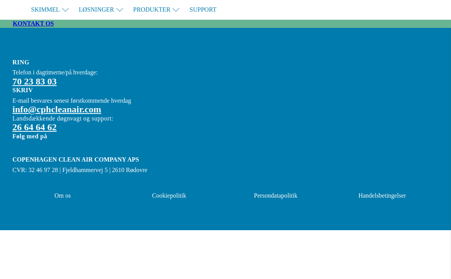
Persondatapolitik (275, 195)
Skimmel (50, 9)
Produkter (156, 9)
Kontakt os (33, 23)
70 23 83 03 (34, 81)
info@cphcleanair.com (56, 109)
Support (202, 9)
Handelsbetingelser (382, 195)
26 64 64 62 (34, 127)
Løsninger (101, 9)
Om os (62, 195)
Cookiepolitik (169, 195)
